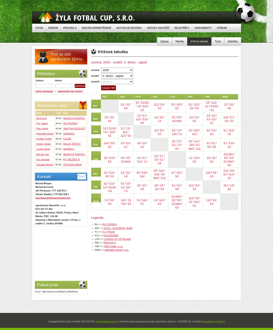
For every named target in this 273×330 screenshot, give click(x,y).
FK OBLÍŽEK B (71, 159)
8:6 (129, 135)
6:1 (173, 185)
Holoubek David (44, 133)
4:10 (144, 106)
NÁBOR (53, 27)
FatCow (221, 321)
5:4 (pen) (126, 161)
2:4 (112, 176)
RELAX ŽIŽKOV (72, 144)
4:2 (197, 108)
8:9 (173, 200)
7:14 (208, 200)
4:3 (232, 120)
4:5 (109, 135)
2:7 (161, 155)
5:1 (208, 119)
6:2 (122, 104)
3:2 (156, 117)
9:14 (111, 157)
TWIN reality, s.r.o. (113, 246)
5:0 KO (145, 102)
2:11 (198, 148)
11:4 (191, 198)
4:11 (226, 170)
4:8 (109, 120)
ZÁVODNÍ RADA (72, 164)
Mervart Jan (42, 154)
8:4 (126, 108)
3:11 (161, 170)
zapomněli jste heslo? (70, 91)
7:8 (229, 133)
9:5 (173, 104)
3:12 (142, 176)
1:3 (196, 117)
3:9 (207, 102)
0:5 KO (112, 128)
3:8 (159, 163)
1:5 (122, 187)
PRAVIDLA (70, 27)
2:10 (196, 157)
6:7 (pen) (229, 161)
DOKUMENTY (203, 27)
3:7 (226, 104)
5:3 (128, 104)
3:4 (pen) (176, 196)
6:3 (128, 143)
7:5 (129, 200)
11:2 (163, 177)
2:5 (109, 146)
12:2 (156, 104)
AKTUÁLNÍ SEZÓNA (129, 27)
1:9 (144, 143)
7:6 (139, 106)
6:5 (194, 161)
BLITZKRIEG (70, 123)
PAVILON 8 (109, 242)
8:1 (194, 120)
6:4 (179, 117)
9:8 (226, 157)
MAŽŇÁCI (68, 149)
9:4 (173, 117)
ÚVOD (39, 27)
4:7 (122, 128)
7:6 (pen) (176, 203)
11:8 (231, 130)
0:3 (213, 115)
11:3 (213, 102)
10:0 (191, 144)
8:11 (144, 200)
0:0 (231, 104)
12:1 (125, 131)
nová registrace (44, 91)
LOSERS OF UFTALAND (117, 239)
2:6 (106, 117)
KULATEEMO (110, 235)
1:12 (138, 119)
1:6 (208, 157)
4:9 (122, 157)
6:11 (231, 143)
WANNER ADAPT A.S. (117, 250)
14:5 (196, 130)
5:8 (104, 128)
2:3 (191, 117)
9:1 (161, 130)
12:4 (123, 135)
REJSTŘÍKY (181, 27)
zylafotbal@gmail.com (107, 321)
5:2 (159, 108)
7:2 (179, 141)
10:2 (179, 172)
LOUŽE (67, 138)
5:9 (105, 157)
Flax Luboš (42, 128)
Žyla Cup (86, 17)
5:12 (226, 117)
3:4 (229, 146)
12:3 (194, 133)
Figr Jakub (42, 123)
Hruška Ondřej (44, 138)
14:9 (179, 104)
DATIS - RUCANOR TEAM (117, 228)
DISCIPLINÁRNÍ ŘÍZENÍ (96, 27)
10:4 (112, 131)
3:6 (161, 117)
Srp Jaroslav (43, 159)
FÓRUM (222, 27)
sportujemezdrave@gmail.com (53, 198)
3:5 (111, 117)
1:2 (104, 187)
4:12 (144, 119)
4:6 (214, 146)
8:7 (213, 143)
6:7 (144, 115)
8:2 (191, 108)
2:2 (212, 109)
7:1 (180, 133)
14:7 (226, 185)
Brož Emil (41, 118)
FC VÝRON (108, 232)
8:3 (177, 148)
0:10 (156, 174)
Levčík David (43, 149)
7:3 (126, 190)
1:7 (145, 161)
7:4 (139, 115)
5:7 (232, 117)
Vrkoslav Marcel (45, 164)
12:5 (196, 104)
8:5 (137, 102)
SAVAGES (69, 133)
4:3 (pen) (229, 154)
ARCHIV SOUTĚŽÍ (158, 27)
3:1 (128, 172)
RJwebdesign (208, 321)
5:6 (229, 165)
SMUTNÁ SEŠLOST (74, 128)
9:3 (105, 183)
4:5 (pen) (177, 120)
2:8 (208, 115)
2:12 (106, 143)
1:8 (126, 176)
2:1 (207, 106)
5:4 (142, 109)
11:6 (174, 133)
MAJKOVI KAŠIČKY (74, 118)
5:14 (144, 172)
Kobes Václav (43, 144)
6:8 (142, 122)
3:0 (128, 183)
